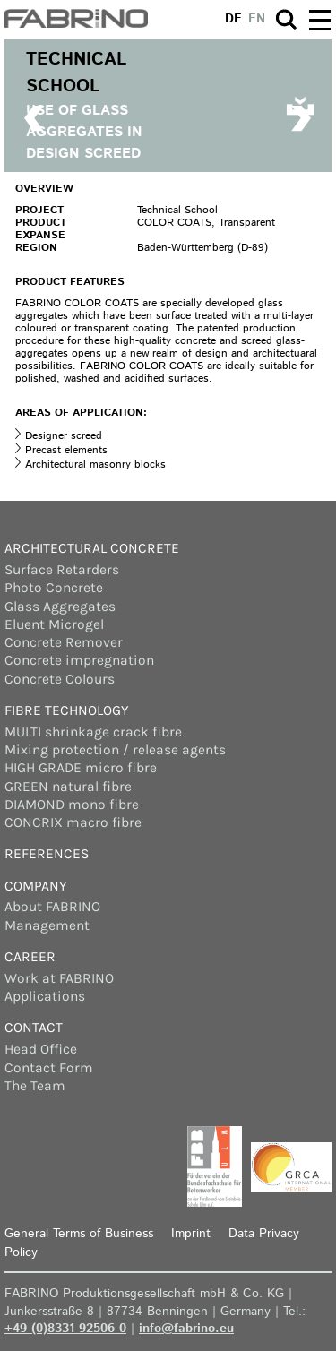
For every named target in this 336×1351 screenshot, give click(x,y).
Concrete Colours (59, 679)
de (233, 19)
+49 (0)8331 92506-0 (65, 1329)
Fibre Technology (66, 710)
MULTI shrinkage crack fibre (93, 732)
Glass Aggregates (60, 606)
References (46, 854)
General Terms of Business (78, 1234)
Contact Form (48, 1068)
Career (30, 957)
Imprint (191, 1234)
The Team (34, 1086)
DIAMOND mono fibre (71, 804)
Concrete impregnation (79, 660)
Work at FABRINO (59, 978)
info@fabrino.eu (186, 1329)
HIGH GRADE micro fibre (80, 768)
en (256, 19)
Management (47, 925)
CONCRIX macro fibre (73, 822)
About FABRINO (52, 907)
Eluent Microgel (54, 624)
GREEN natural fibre (68, 787)
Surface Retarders (61, 570)
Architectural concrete (91, 548)
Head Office (40, 1049)
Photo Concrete (53, 588)
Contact (33, 1028)
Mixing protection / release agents (115, 750)
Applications (44, 996)
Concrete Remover (63, 642)
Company (35, 886)
